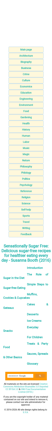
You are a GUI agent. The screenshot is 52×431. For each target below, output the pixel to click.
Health (26, 123)
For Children (35, 337)
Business (26, 68)
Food (26, 111)
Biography (26, 61)
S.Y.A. (25, 412)
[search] (20, 376)
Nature (26, 160)
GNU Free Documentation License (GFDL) (32, 390)
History (26, 129)
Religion (26, 197)
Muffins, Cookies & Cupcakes (20, 296)
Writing (26, 228)
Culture (26, 80)
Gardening (26, 117)
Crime (26, 74)
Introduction (35, 268)
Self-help (26, 209)
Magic (26, 154)
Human (26, 135)
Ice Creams (34, 320)
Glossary (32, 363)
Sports (26, 215)
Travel (26, 221)
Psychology (26, 185)
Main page (26, 49)
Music (26, 148)
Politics (26, 178)
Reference (26, 191)
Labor (26, 141)
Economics (26, 86)
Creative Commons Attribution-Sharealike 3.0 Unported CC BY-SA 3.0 (25, 387)
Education (26, 92)
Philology (26, 172)
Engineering (26, 98)
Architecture (26, 55)
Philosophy (26, 166)
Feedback (26, 234)
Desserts (33, 314)
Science (26, 203)
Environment (26, 105)
